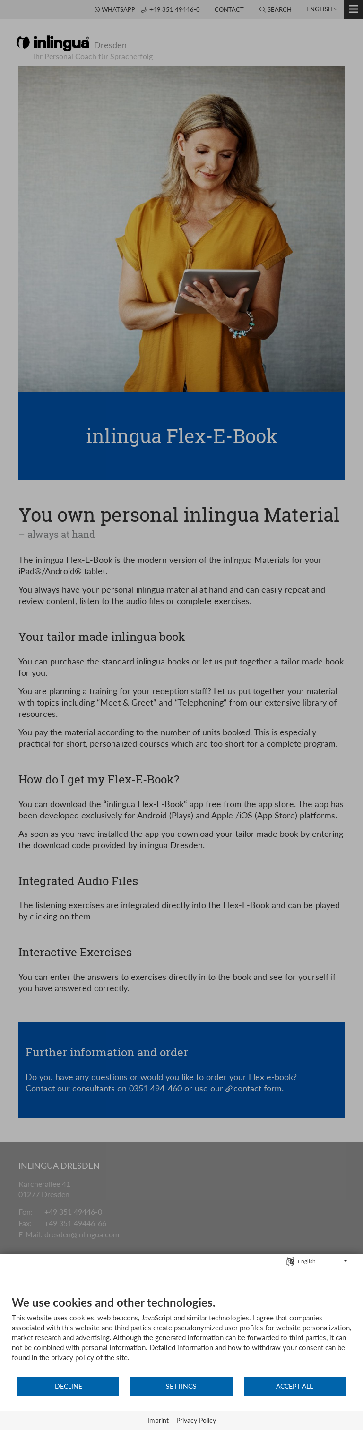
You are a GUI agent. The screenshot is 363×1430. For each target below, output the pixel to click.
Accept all (294, 1386)
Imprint (158, 1420)
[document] (181, 1336)
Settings (181, 1386)
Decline (68, 1386)
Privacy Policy (196, 1420)
